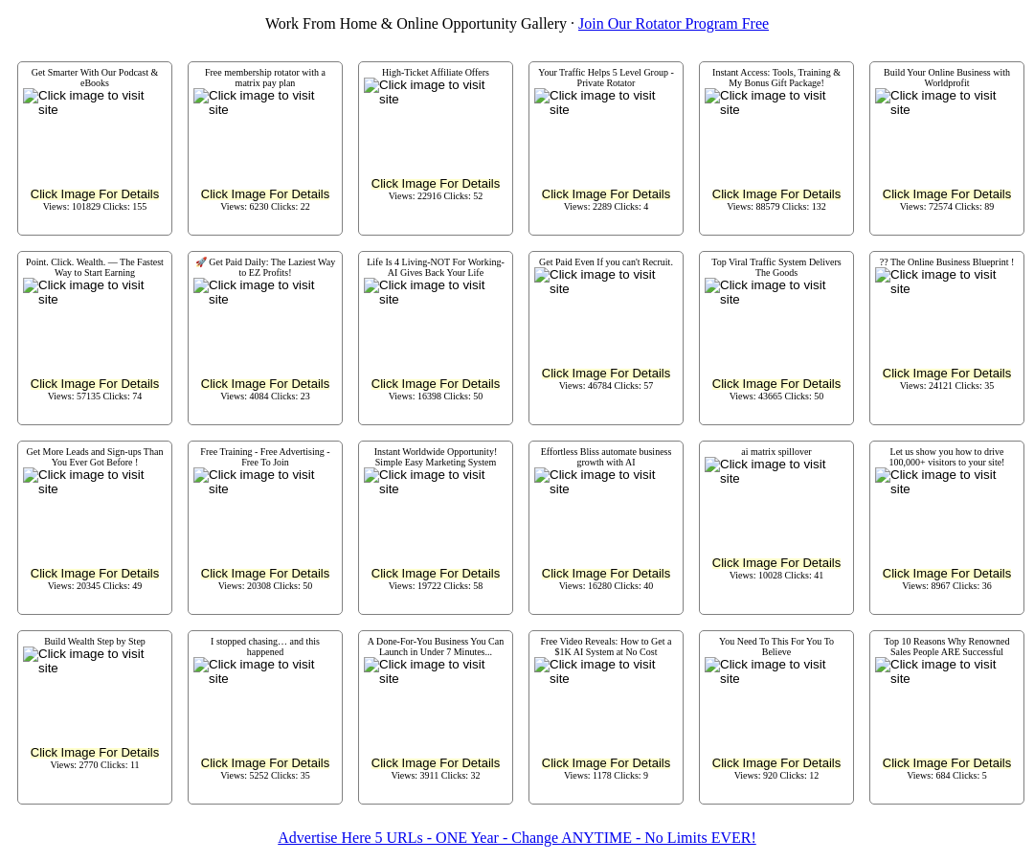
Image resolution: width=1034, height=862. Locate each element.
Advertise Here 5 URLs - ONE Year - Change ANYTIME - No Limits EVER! (516, 837)
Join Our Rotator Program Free (673, 23)
